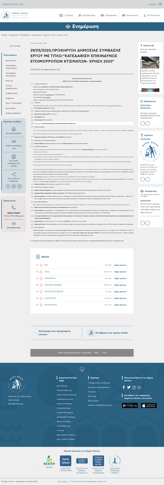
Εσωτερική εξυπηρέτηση (99, 387)
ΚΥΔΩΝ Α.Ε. (82, 462)
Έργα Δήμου (10, 108)
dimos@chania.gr (13, 228)
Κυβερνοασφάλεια (13, 113)
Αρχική (4, 35)
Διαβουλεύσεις (12, 93)
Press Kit (9, 81)
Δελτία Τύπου (11, 61)
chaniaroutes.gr (64, 408)
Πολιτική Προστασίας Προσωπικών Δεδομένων (88, 481)
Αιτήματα (152, 4)
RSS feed (92, 396)
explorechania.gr (64, 404)
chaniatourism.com (65, 399)
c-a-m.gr (60, 430)
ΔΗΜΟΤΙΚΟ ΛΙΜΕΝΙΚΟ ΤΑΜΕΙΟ (49, 464)
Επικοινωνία (130, 15)
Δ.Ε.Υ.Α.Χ (65, 462)
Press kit (92, 392)
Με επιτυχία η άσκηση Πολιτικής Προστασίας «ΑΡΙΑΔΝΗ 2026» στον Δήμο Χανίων (150, 208)
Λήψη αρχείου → (121, 265)
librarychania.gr (64, 421)
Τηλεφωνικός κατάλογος (99, 383)
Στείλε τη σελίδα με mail (14, 144)
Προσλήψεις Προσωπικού (11, 74)
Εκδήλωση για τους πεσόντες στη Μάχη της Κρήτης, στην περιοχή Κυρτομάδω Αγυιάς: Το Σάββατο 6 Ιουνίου (148, 169)
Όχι (104, 353)
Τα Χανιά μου (151, 15)
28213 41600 (13, 213)
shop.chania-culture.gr (67, 395)
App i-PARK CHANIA (66, 439)
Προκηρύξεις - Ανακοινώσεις (31, 35)
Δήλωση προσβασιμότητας (100, 405)
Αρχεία (46, 35)
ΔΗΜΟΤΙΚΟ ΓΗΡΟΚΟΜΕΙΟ (115, 463)
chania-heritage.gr (65, 413)
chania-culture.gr (64, 390)
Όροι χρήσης (62, 481)
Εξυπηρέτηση (87, 15)
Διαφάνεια (10, 98)
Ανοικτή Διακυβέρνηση (11, 87)
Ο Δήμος (66, 15)
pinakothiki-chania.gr (66, 417)
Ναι (96, 353)
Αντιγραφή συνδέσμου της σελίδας (14, 161)
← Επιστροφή (13, 46)
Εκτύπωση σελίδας (13, 130)
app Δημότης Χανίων (66, 435)
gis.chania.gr (62, 386)
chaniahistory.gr (64, 426)
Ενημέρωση (109, 15)
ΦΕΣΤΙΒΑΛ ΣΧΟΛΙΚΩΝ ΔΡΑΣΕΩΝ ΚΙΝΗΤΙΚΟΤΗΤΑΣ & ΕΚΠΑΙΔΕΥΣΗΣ (150, 116)
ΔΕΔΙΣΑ (98, 461)
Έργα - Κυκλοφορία (14, 103)
